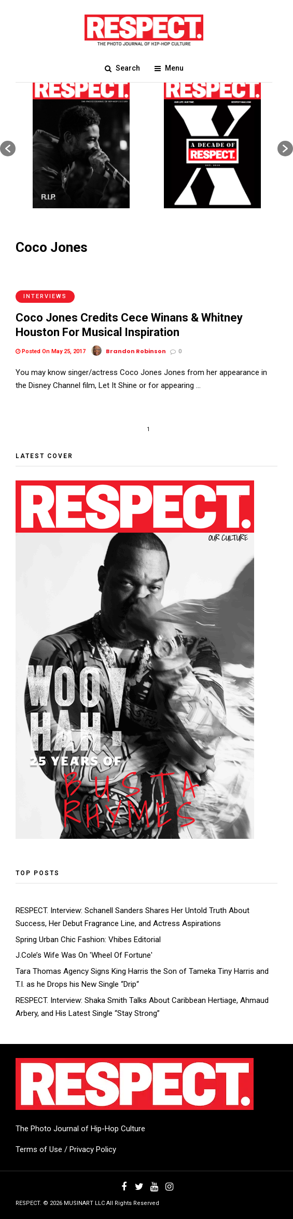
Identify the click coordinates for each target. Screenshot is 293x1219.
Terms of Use (39, 1149)
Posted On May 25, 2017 (51, 351)
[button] (8, 148)
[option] (81, 143)
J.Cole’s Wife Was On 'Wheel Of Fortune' (84, 955)
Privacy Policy (92, 1149)
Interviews (45, 296)
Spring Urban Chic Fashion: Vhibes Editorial (88, 939)
